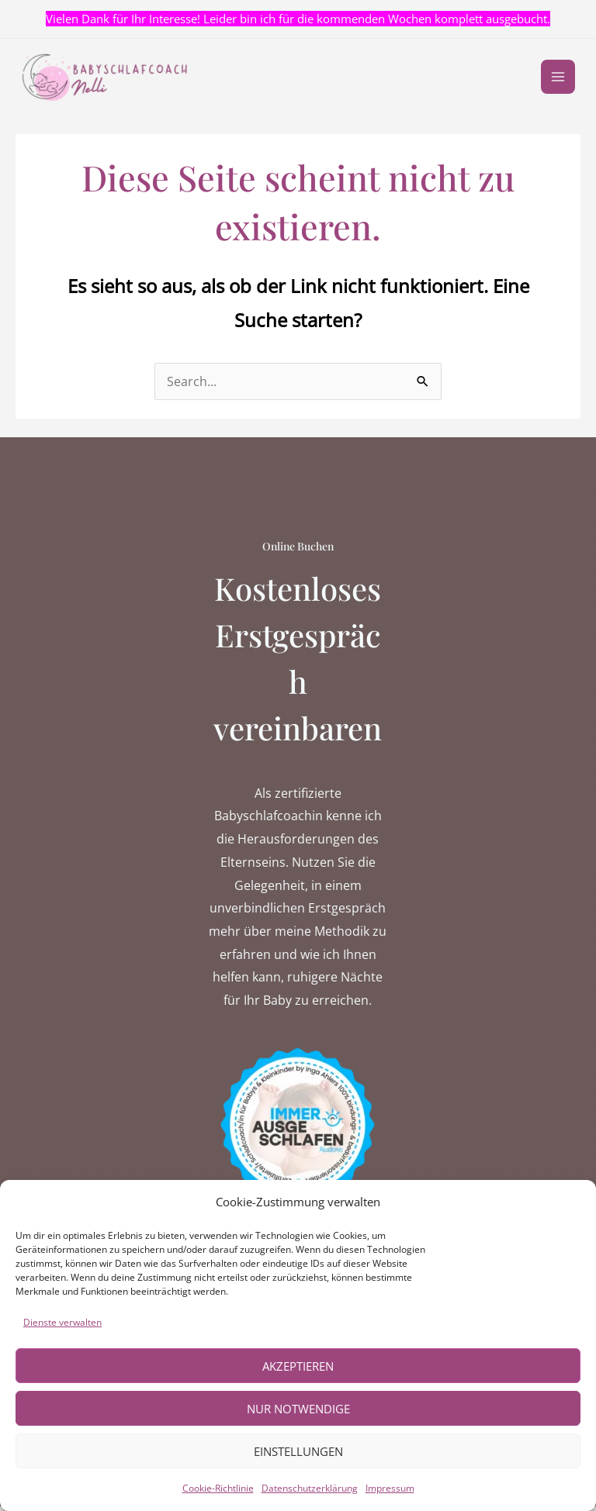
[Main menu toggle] (556, 80)
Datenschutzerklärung (310, 1488)
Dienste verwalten (62, 1322)
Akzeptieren (298, 1366)
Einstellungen (298, 1451)
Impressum (390, 1488)
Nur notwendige (298, 1408)
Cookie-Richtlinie (218, 1488)
